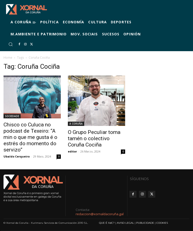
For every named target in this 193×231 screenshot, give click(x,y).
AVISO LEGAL (125, 222)
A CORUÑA (76, 123)
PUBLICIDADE (145, 222)
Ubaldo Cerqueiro (17, 156)
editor (72, 151)
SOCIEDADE (12, 116)
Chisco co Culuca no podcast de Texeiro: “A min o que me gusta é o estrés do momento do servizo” (30, 137)
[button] (10, 44)
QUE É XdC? (107, 222)
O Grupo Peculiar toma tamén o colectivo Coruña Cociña (94, 138)
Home (8, 57)
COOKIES (162, 222)
